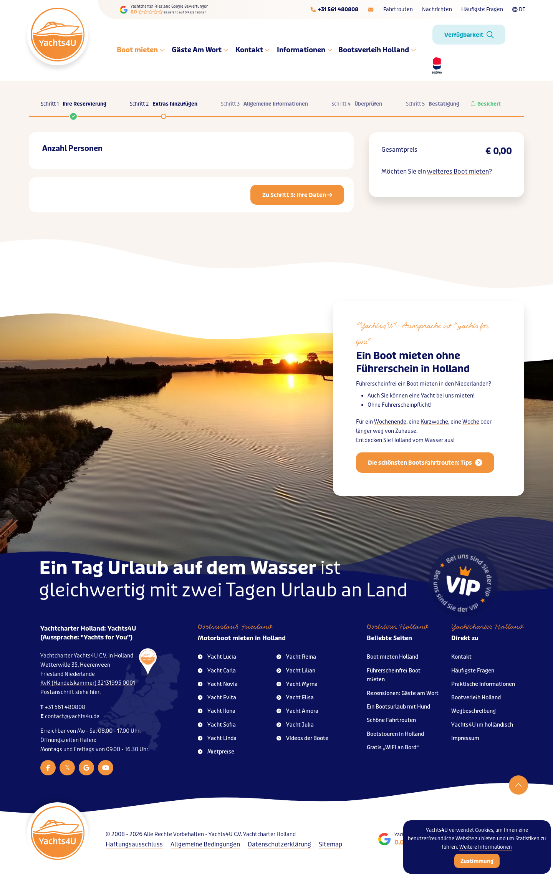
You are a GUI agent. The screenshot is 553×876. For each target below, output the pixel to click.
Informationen (304, 50)
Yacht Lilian (295, 670)
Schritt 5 (432, 104)
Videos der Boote (302, 738)
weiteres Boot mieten (458, 171)
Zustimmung (476, 861)
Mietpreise (216, 751)
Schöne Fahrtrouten (391, 720)
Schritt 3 (264, 104)
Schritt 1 (73, 108)
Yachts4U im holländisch (482, 725)
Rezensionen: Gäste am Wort (403, 693)
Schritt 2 (163, 104)
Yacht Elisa (295, 697)
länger (364, 431)
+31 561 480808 (65, 707)
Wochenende (390, 422)
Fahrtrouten (398, 9)
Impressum (465, 738)
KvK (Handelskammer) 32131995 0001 (87, 683)
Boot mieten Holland (392, 657)
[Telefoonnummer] (334, 9)
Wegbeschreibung (473, 711)
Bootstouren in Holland (395, 734)
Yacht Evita (217, 697)
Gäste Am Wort (200, 50)
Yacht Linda (217, 738)
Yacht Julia (295, 725)
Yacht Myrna (297, 684)
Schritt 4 (356, 104)
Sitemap (330, 844)
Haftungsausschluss (134, 844)
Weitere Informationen (485, 847)
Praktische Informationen (483, 684)
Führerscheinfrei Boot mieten (394, 675)
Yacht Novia (218, 684)
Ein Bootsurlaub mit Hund (398, 706)
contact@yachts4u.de (72, 716)
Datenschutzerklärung (279, 844)
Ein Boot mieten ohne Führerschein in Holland (413, 362)
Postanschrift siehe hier (69, 692)
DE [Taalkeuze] (518, 9)
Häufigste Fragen (482, 9)
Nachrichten (437, 9)
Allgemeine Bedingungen (205, 844)
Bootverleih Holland (476, 697)
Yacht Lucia (217, 657)
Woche (470, 422)
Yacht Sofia (217, 725)
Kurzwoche (434, 422)
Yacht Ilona (216, 711)
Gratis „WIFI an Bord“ (393, 747)
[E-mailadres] (371, 9)
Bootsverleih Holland (377, 50)
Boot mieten (141, 50)
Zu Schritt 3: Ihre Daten (297, 195)
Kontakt (252, 50)
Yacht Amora (297, 711)
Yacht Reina (296, 657)
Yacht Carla (217, 670)
